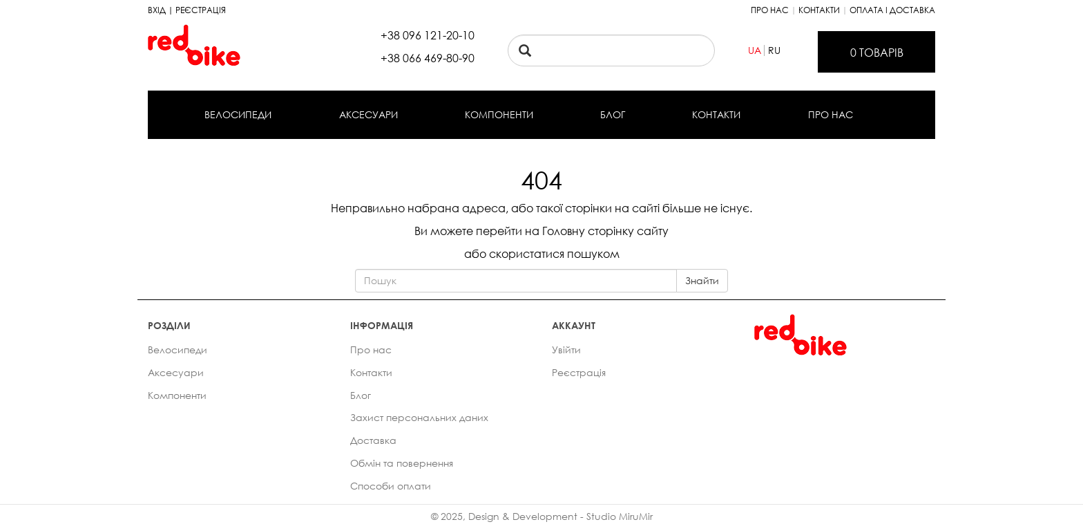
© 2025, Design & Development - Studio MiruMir (542, 516)
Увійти (566, 349)
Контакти (819, 10)
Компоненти (499, 114)
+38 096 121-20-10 (428, 35)
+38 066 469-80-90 (428, 58)
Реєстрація (579, 372)
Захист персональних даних (419, 417)
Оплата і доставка (892, 10)
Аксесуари (368, 114)
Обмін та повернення (401, 463)
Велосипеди (237, 114)
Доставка (373, 440)
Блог (612, 114)
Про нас (770, 10)
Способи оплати (390, 486)
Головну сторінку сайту (605, 231)
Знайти (702, 280)
